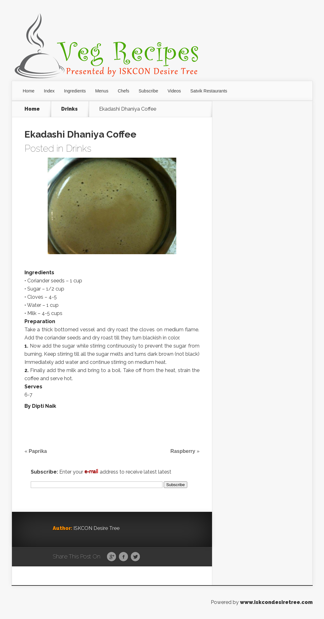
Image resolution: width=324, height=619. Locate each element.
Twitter (135, 557)
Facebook (123, 557)
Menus (101, 90)
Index (49, 90)
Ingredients (75, 90)
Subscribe (148, 90)
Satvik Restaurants (208, 90)
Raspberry (182, 451)
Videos (174, 90)
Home (29, 90)
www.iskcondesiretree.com (276, 602)
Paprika (38, 451)
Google (111, 557)
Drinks (69, 109)
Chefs (123, 90)
